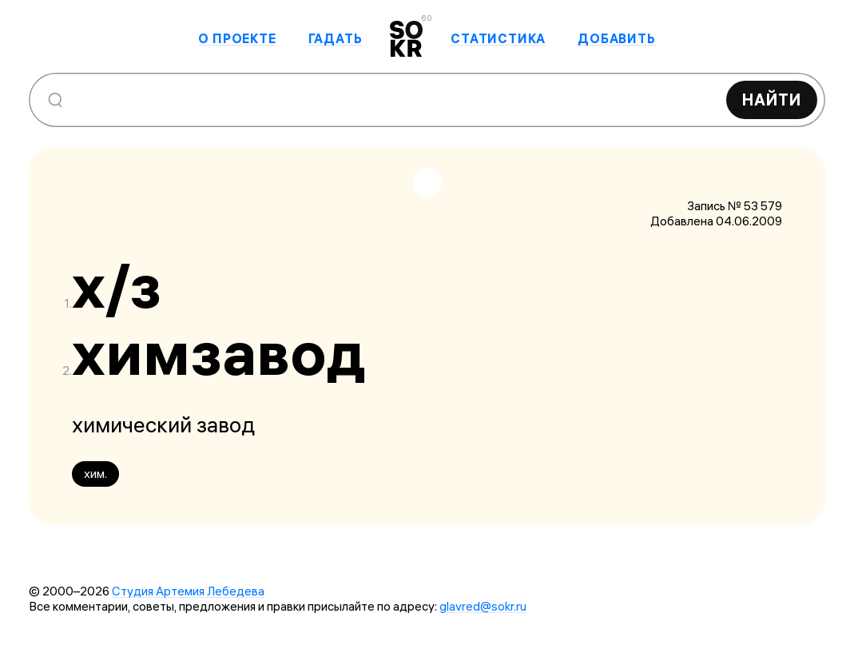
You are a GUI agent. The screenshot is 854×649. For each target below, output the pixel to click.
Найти (771, 99)
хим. (95, 473)
